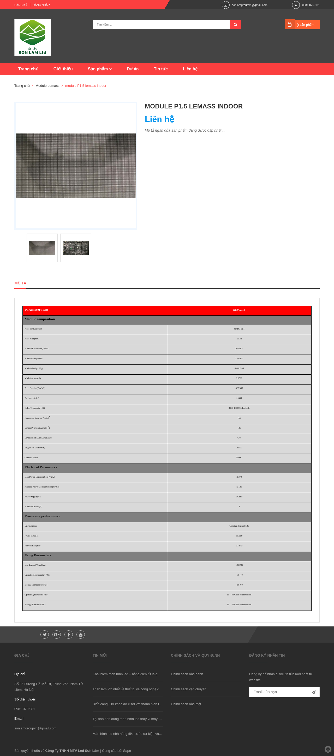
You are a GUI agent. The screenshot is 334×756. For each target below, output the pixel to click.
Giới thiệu (63, 69)
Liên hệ (190, 69)
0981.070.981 (311, 5)
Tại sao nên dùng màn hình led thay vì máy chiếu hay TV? (136, 719)
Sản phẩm (100, 69)
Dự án (133, 69)
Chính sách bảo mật (186, 704)
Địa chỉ (19, 674)
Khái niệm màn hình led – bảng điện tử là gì (125, 674)
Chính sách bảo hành (187, 674)
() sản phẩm (305, 25)
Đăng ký (20, 5)
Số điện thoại (24, 699)
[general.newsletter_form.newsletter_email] (284, 692)
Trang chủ (28, 69)
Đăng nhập (41, 5)
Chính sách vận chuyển (188, 689)
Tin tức (161, 69)
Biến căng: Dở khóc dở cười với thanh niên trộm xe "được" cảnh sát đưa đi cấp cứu (156, 704)
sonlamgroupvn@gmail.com (249, 5)
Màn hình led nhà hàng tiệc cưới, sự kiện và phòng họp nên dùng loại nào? (149, 734)
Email (18, 719)
